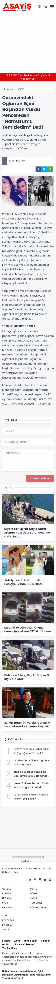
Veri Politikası (9, 948)
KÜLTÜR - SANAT (39, 907)
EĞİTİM (33, 888)
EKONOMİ (7, 898)
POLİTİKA (6, 893)
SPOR (5, 902)
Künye (16, 940)
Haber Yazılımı (10, 872)
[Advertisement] (28, 42)
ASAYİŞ (20, 89)
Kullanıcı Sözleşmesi (23, 944)
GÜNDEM (6, 888)
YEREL (5, 915)
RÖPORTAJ (8, 920)
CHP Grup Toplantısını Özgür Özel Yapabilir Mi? (28, 77)
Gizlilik (5, 944)
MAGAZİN (7, 907)
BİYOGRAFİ (7, 924)
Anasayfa (9, 89)
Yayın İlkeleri (30, 940)
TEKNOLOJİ (36, 902)
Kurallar (45, 940)
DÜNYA (33, 893)
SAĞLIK (33, 898)
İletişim (6, 940)
